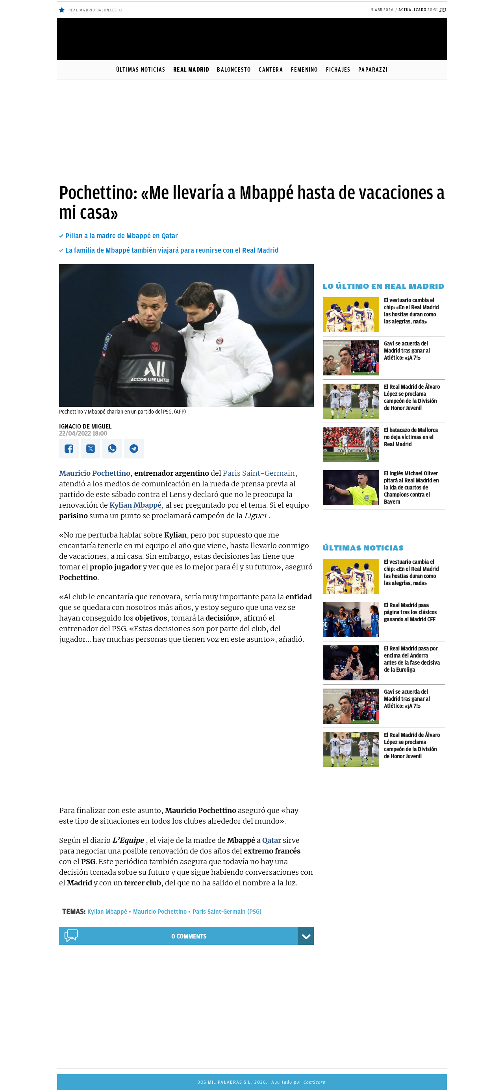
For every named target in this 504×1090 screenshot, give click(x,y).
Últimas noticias (140, 69)
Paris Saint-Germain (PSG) (227, 911)
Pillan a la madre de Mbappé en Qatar (121, 236)
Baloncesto (234, 69)
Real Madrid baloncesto (95, 10)
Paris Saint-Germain (259, 473)
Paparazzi (373, 69)
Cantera (271, 69)
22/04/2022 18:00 (83, 433)
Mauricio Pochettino (160, 911)
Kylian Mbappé (107, 911)
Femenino (304, 69)
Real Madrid (191, 69)
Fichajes (338, 69)
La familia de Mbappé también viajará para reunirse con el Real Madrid (172, 250)
